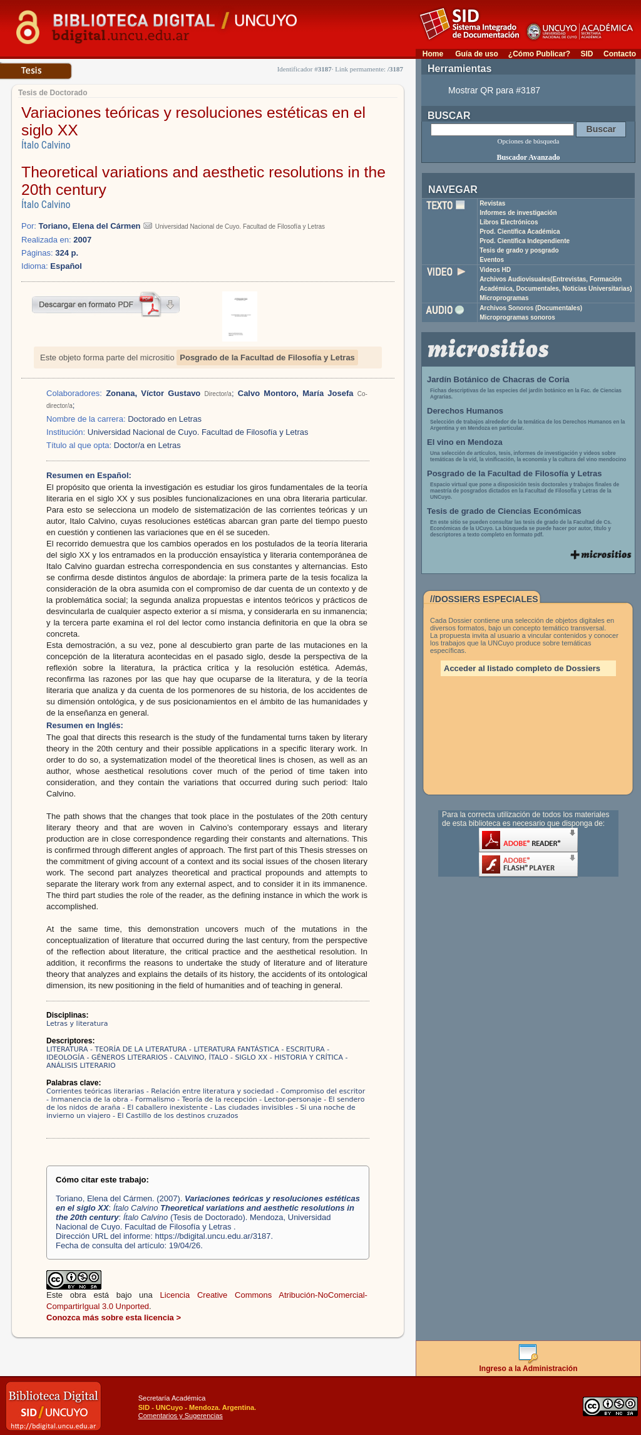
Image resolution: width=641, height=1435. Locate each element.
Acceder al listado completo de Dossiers (522, 668)
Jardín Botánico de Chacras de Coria (498, 379)
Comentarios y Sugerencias (180, 1415)
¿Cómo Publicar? (539, 54)
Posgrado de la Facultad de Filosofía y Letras (267, 357)
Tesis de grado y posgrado (519, 250)
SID (586, 54)
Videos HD (495, 269)
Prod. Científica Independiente (524, 240)
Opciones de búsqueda (529, 141)
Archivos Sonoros (530, 308)
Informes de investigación (517, 212)
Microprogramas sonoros (517, 317)
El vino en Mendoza (465, 442)
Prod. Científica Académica (519, 231)
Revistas (492, 203)
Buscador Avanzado (528, 157)
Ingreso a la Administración (528, 1365)
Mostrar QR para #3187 (494, 90)
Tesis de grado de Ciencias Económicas (504, 511)
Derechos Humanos (465, 410)
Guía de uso (476, 54)
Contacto (619, 54)
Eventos (491, 259)
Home (433, 54)
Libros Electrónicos (508, 222)
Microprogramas (503, 298)
